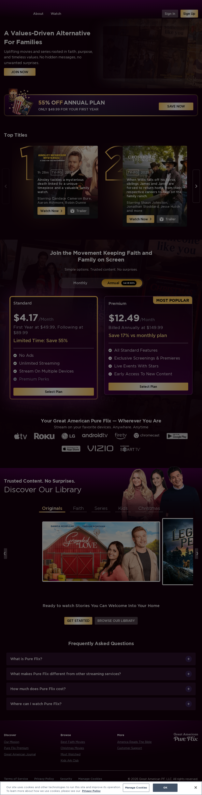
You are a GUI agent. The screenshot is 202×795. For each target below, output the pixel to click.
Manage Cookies (136, 787)
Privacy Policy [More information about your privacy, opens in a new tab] (91, 790)
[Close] (195, 787)
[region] (101, 788)
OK (165, 787)
